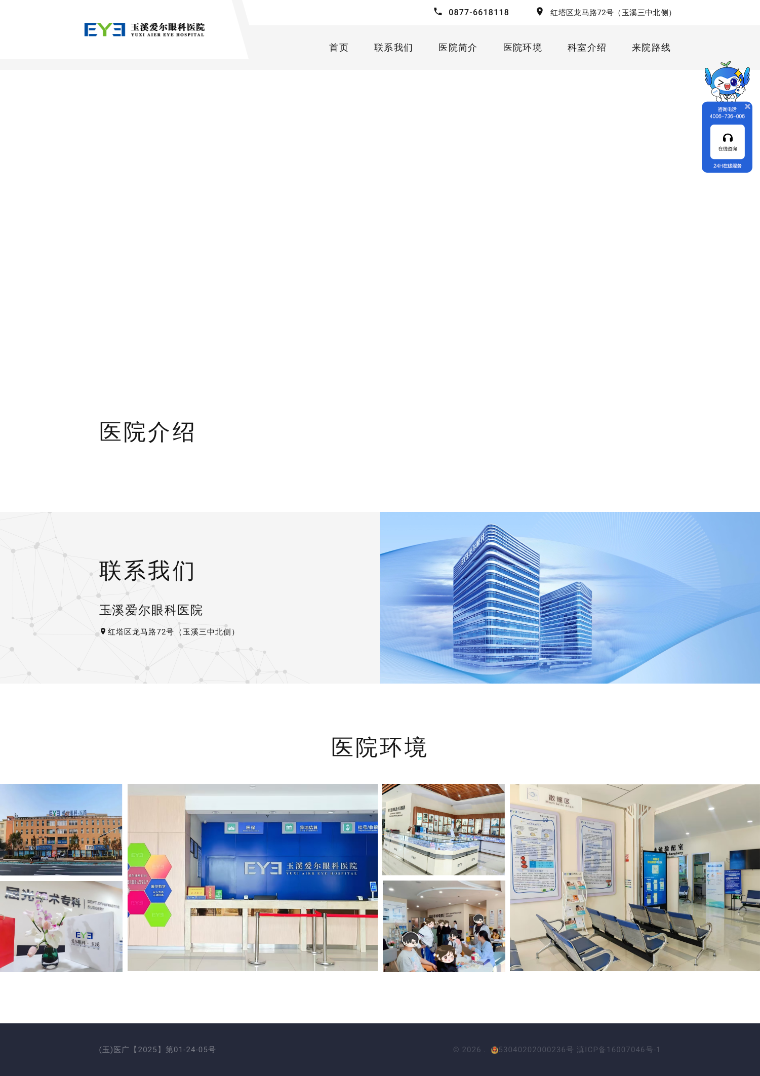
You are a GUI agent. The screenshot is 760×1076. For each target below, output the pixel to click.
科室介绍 (587, 47)
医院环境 (522, 47)
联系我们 (393, 47)
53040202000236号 (532, 1049)
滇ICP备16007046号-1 (619, 1049)
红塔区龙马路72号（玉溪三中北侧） (613, 12)
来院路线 (651, 47)
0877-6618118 (479, 12)
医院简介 (457, 47)
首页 (339, 47)
